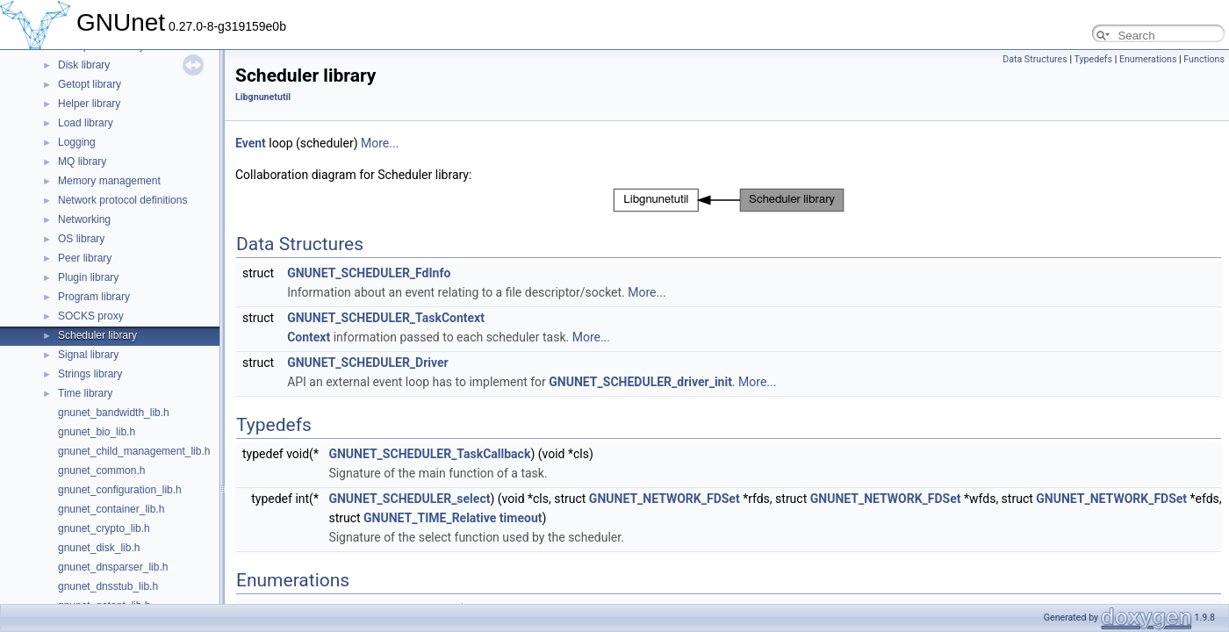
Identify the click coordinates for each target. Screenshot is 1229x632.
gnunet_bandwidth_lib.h (113, 412)
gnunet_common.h (101, 470)
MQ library (82, 161)
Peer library (84, 258)
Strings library (90, 374)
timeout (521, 518)
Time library (85, 393)
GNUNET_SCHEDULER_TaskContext (386, 318)
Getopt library (89, 84)
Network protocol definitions (122, 200)
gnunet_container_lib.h (111, 509)
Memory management (109, 181)
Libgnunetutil (263, 97)
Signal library (88, 354)
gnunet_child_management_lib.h (134, 451)
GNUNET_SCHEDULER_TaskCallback (429, 454)
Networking (84, 219)
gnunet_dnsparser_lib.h (113, 567)
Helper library (89, 103)
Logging (77, 142)
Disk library (84, 65)
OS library (81, 239)
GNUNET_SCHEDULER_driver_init (640, 382)
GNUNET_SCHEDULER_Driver (368, 363)
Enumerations (1148, 59)
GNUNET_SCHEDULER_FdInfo (368, 273)
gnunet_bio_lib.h (96, 432)
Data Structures (1035, 59)
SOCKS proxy (91, 316)
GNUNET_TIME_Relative (429, 518)
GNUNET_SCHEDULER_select (409, 499)
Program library (94, 297)
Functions (1204, 59)
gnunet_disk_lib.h (99, 548)
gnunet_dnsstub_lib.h (108, 586)
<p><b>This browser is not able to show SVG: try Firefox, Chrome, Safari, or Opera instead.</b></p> (728, 200)
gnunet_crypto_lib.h (104, 528)
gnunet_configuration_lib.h (120, 490)
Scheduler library (97, 335)
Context (308, 337)
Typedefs (1093, 59)
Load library (85, 123)
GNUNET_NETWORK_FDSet (664, 499)
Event (250, 143)
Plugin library (88, 277)
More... (380, 143)
